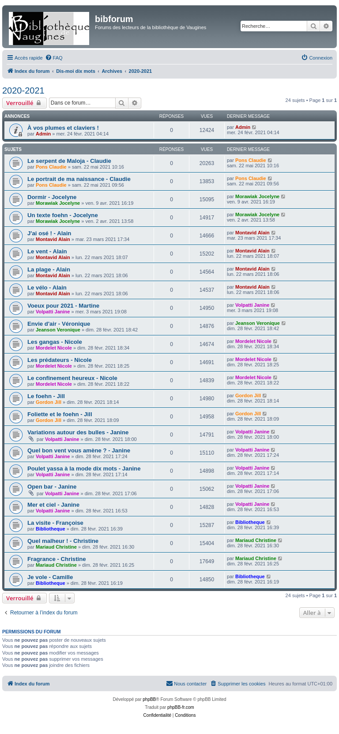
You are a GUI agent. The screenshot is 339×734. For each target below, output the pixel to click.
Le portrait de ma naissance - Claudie (79, 179)
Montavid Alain (53, 239)
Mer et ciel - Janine (53, 504)
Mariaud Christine (56, 547)
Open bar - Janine (51, 486)
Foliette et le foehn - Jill (59, 414)
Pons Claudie (51, 166)
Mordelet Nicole (54, 347)
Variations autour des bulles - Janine (77, 432)
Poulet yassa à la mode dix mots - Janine (84, 468)
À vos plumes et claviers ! (63, 127)
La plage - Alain (48, 269)
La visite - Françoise (55, 522)
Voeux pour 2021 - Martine (63, 305)
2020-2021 (23, 90)
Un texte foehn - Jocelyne (62, 215)
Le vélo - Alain (47, 287)
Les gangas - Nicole (54, 342)
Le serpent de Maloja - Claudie (69, 161)
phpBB (149, 699)
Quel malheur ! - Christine (62, 541)
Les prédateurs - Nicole (59, 360)
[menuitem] (54, 58)
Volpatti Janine (53, 311)
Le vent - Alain (47, 251)
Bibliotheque (50, 528)
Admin (43, 133)
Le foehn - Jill (46, 396)
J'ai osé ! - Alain (49, 233)
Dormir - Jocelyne (51, 197)
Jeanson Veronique (58, 329)
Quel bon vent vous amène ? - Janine (78, 450)
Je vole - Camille (50, 577)
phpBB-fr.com (180, 707)
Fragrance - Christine (56, 559)
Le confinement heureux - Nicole (72, 378)
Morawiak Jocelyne (58, 203)
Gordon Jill (48, 402)
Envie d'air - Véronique (58, 323)
